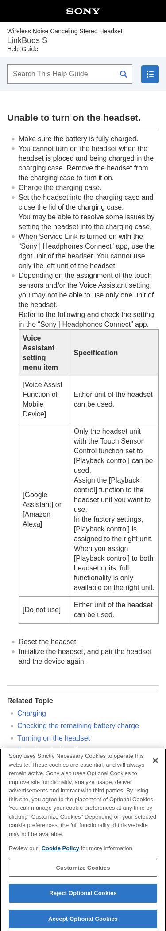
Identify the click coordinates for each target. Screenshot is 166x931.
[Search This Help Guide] (69, 74)
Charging (31, 713)
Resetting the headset (51, 750)
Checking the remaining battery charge (78, 725)
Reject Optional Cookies (83, 897)
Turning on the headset (53, 738)
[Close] (155, 764)
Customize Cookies (83, 871)
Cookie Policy (61, 852)
